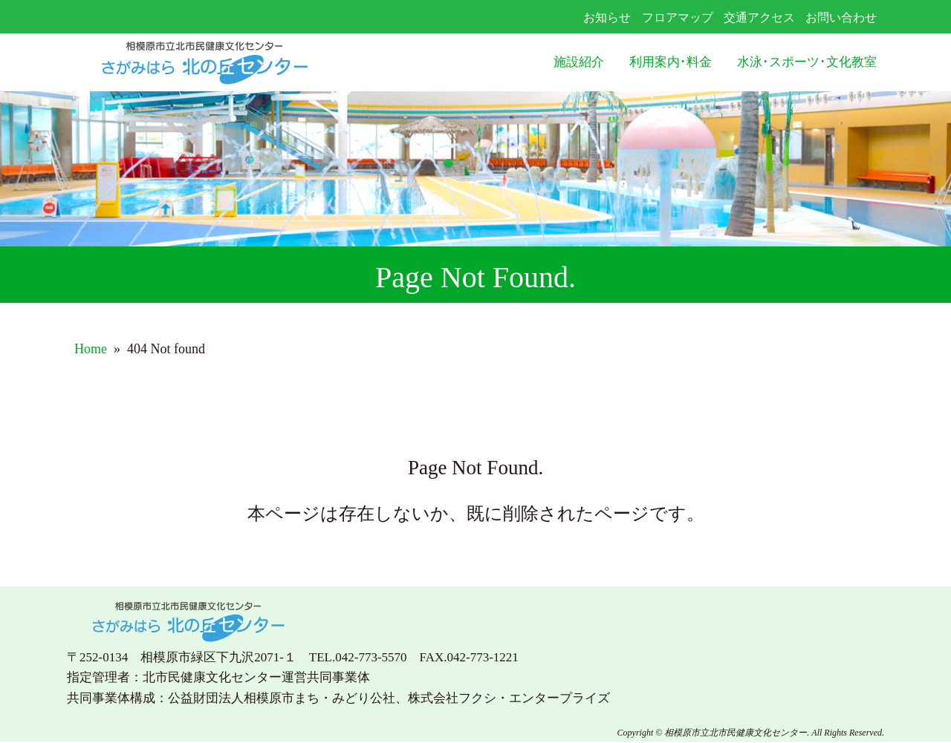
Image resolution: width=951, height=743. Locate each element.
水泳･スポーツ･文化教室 (807, 62)
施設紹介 (579, 62)
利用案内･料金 (670, 62)
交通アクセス (759, 17)
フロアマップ (677, 17)
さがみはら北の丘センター (234, 63)
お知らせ (607, 17)
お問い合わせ (841, 17)
